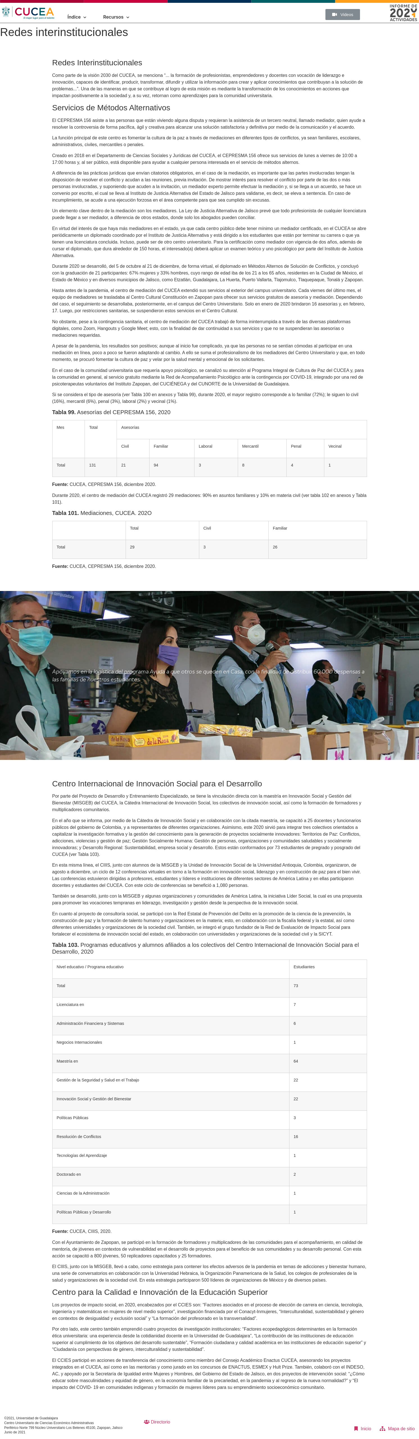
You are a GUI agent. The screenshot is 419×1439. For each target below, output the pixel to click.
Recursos (116, 17)
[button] (342, 14)
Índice (76, 17)
